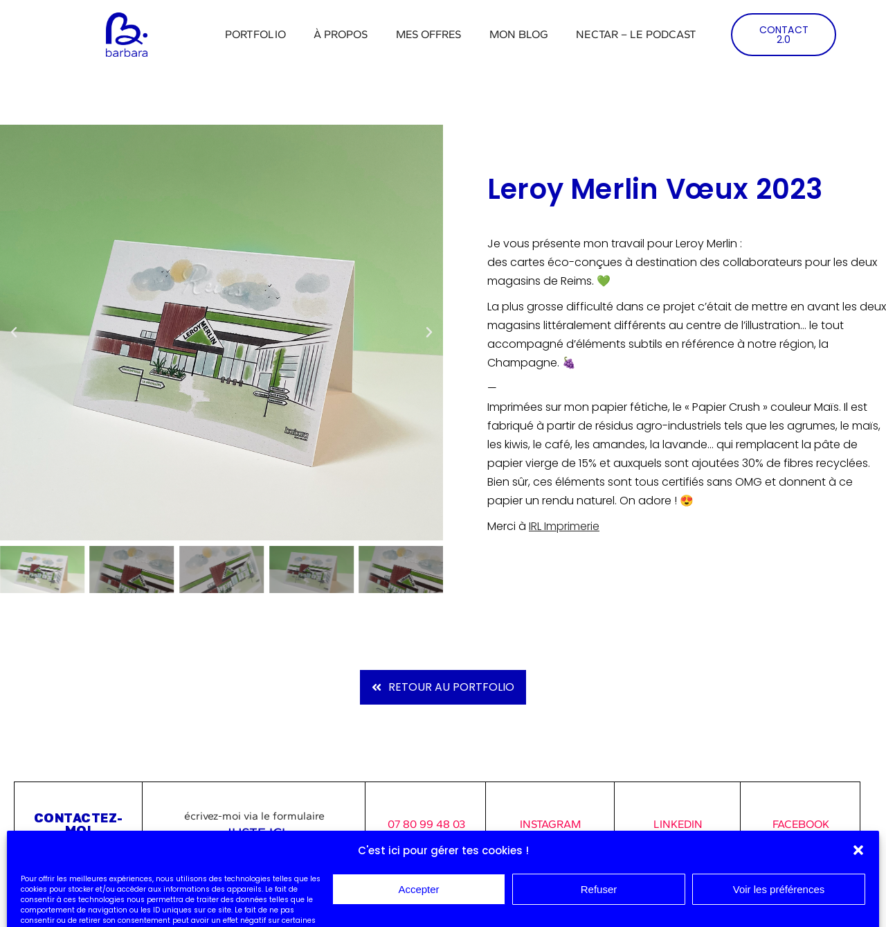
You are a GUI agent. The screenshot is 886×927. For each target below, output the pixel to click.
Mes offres (429, 34)
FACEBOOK (800, 824)
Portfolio (255, 34)
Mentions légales (51, 881)
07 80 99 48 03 (426, 824)
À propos (341, 34)
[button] (14, 332)
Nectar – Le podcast (636, 34)
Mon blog (519, 34)
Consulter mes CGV (56, 897)
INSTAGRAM (550, 824)
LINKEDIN (678, 824)
